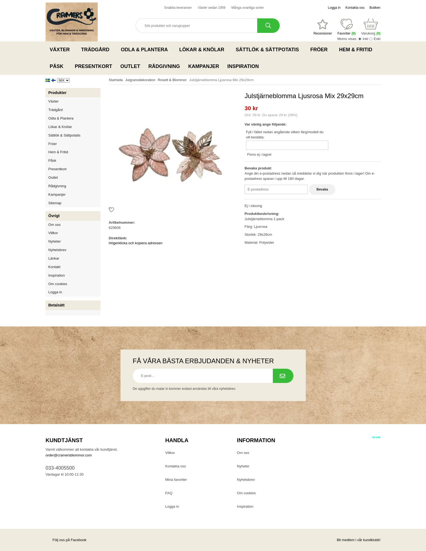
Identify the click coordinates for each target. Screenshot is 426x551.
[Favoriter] (322, 27)
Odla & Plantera (146, 49)
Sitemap (54, 203)
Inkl (365, 39)
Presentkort (93, 66)
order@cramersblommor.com (69, 455)
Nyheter (54, 241)
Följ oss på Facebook (66, 540)
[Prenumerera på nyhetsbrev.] (283, 376)
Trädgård (97, 49)
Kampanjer (203, 66)
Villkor (53, 233)
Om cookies (57, 284)
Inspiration (243, 66)
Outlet (130, 66)
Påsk (58, 66)
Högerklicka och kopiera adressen (135, 243)
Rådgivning (164, 66)
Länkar (53, 258)
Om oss (54, 225)
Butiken (374, 8)
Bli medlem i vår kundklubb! (358, 540)
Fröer (320, 49)
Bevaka (322, 189)
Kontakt (54, 267)
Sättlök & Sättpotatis (269, 49)
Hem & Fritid (357, 49)
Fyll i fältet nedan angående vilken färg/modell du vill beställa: (285, 134)
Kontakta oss (355, 8)
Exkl (377, 39)
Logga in (334, 8)
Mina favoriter (176, 480)
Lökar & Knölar (203, 49)
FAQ (168, 493)
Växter (61, 49)
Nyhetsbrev (57, 250)
